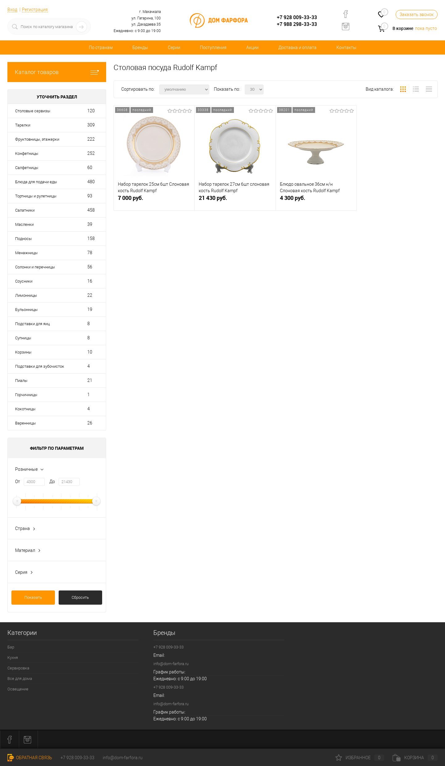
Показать (33, 597)
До (52, 481)
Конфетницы (26, 153)
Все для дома (19, 678)
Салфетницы (26, 167)
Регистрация (35, 9)
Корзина (415, 757)
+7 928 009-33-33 (297, 17)
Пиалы (21, 380)
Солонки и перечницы (35, 267)
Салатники (25, 210)
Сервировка (18, 668)
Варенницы (25, 423)
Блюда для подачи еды (36, 182)
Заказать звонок (417, 14)
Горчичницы (26, 394)
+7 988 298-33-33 (297, 24)
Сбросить (80, 597)
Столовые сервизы (32, 111)
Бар (10, 647)
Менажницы (26, 253)
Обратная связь (29, 757)
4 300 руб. (316, 200)
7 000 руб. (154, 200)
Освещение (17, 689)
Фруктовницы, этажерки (37, 139)
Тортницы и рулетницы (35, 196)
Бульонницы (26, 309)
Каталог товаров (57, 72)
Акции (252, 47)
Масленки (24, 224)
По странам (101, 47)
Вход (12, 9)
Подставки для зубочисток (39, 366)
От (17, 481)
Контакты (346, 47)
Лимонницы (26, 295)
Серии (174, 47)
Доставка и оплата (297, 47)
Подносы (23, 238)
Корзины (23, 352)
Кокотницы (25, 409)
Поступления (213, 47)
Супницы (23, 338)
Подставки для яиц (32, 323)
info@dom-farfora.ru (171, 663)
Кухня (12, 657)
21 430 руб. (235, 200)
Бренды (140, 47)
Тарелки (22, 125)
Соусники (23, 281)
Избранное (359, 757)
